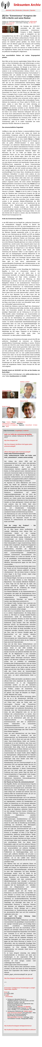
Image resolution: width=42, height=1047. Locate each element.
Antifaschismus (21, 422)
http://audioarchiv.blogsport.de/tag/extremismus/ (18, 1025)
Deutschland (28, 425)
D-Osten (35, 425)
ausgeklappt (18, 430)
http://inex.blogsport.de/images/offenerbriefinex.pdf (18, 978)
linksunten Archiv (27, 5)
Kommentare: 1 (10, 24)
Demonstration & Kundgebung (10, 425)
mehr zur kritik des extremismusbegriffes (18, 434)
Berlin (7, 426)
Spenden (32, 10)
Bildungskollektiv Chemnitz (15, 1017)
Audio (7, 995)
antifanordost (33, 21)
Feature (9, 422)
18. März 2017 (32, 22)
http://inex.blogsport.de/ (11, 440)
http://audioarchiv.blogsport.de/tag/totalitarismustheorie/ (20, 1029)
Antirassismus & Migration (9, 423)
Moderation (19, 10)
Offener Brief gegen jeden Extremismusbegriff (17, 452)
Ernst (5, 992)
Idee (13, 10)
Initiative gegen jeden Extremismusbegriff (19, 1012)
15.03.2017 (12, 22)
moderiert (26, 430)
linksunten (26, 10)
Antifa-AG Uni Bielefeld (24, 1006)
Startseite (8, 10)
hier (27, 1008)
